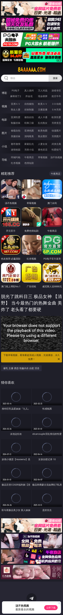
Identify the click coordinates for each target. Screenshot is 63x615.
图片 (4, 133)
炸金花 (29, 96)
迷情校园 (15, 149)
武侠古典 (56, 143)
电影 (4, 119)
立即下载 (51, 607)
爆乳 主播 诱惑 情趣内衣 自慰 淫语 (21, 368)
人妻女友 (42, 143)
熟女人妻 (15, 109)
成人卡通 (42, 117)
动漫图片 (56, 130)
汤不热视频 (56, 157)
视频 (4, 106)
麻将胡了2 (15, 96)
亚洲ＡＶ (15, 103)
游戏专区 (56, 90)
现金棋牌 (42, 96)
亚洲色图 (29, 130)
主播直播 (42, 109)
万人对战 (42, 90)
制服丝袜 (15, 122)
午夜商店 (29, 157)
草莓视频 (42, 157)
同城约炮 (15, 157)
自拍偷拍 (29, 103)
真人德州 (29, 90)
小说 (4, 146)
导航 (4, 160)
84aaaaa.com (32, 69)
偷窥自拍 (15, 130)
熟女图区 (42, 136)
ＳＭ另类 (56, 109)
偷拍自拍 (29, 117)
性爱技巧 (56, 149)
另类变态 (56, 122)
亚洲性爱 (15, 117)
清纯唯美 (29, 136)
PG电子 (15, 90)
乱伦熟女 (42, 122)
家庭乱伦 (29, 143)
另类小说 (29, 149)
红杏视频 (15, 163)
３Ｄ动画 (56, 103)
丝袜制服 (29, 109)
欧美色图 (42, 130)
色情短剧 (29, 163)
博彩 (4, 93)
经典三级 (29, 122)
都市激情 (15, 143)
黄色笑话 (42, 149)
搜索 (55, 78)
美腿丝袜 (15, 136)
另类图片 (56, 136)
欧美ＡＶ (42, 103)
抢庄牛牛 (56, 96)
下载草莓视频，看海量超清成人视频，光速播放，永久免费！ (31, 357)
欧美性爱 (56, 117)
